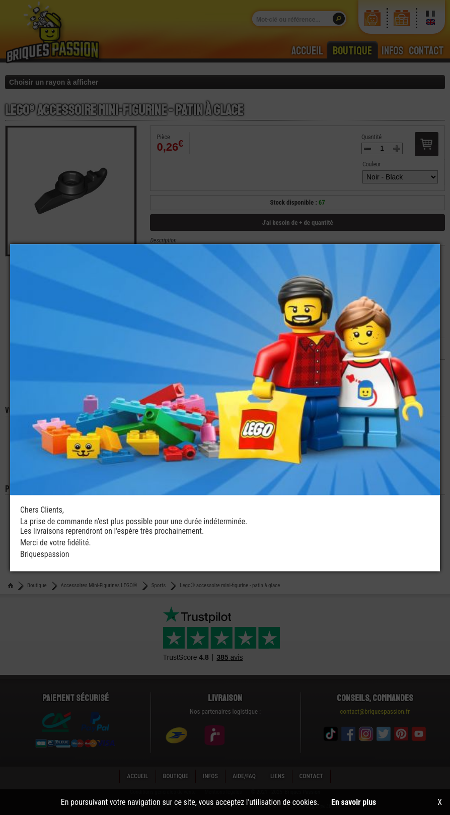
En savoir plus (353, 802)
